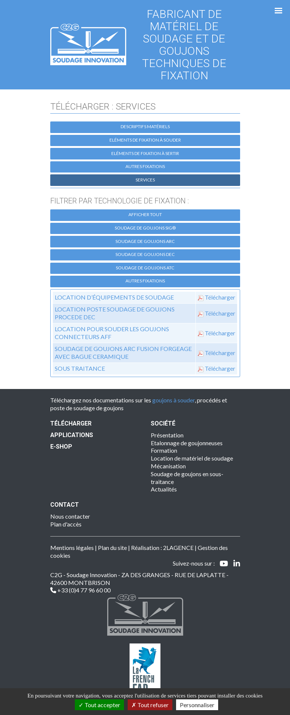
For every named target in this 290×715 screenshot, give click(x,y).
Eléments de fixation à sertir (145, 153)
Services (145, 180)
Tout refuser (150, 704)
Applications (71, 435)
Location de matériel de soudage (192, 458)
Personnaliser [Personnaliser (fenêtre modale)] (197, 704)
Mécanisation (168, 465)
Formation (164, 450)
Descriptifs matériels (145, 126)
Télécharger (220, 297)
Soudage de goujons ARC (145, 241)
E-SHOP (61, 446)
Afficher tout (145, 214)
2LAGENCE (178, 547)
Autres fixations (145, 166)
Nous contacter (70, 516)
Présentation (167, 435)
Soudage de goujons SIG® (145, 228)
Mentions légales (72, 547)
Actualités (164, 489)
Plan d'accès (66, 524)
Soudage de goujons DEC (145, 254)
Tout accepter (99, 704)
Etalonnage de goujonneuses (187, 442)
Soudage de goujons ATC (145, 268)
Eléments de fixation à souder (145, 140)
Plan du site (112, 547)
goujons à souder (173, 400)
